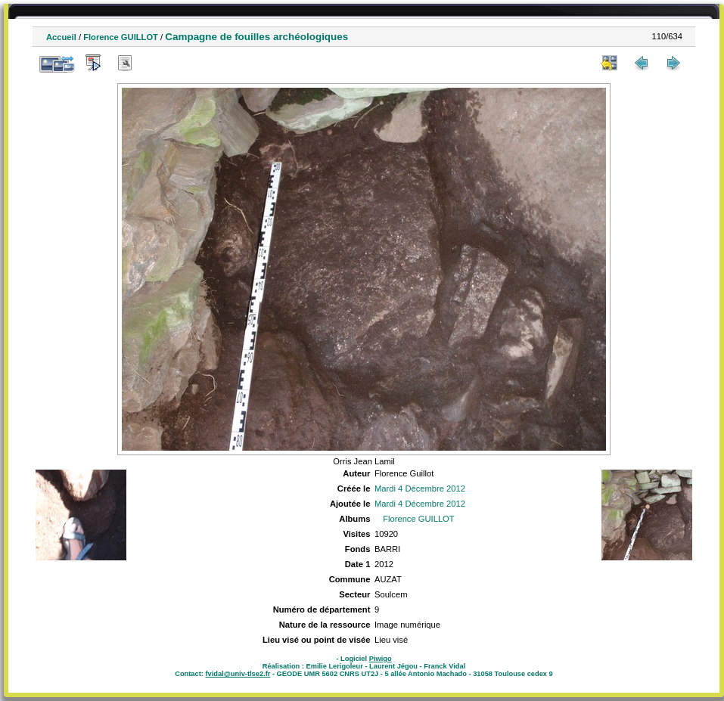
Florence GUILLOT (120, 37)
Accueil (61, 37)
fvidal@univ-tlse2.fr (237, 674)
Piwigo (380, 658)
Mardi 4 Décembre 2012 (419, 488)
